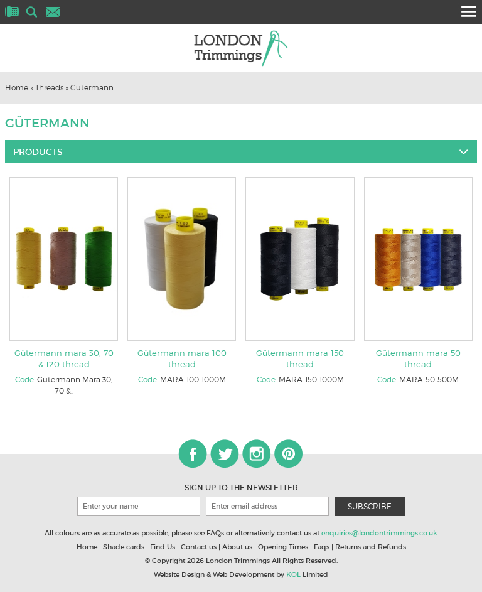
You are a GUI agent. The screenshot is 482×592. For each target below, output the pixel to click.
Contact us (199, 546)
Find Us (162, 546)
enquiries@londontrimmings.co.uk (379, 533)
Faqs (321, 546)
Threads (49, 87)
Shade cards (123, 546)
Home (16, 87)
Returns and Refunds (370, 546)
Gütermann (92, 87)
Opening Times (283, 546)
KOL (293, 574)
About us (237, 546)
